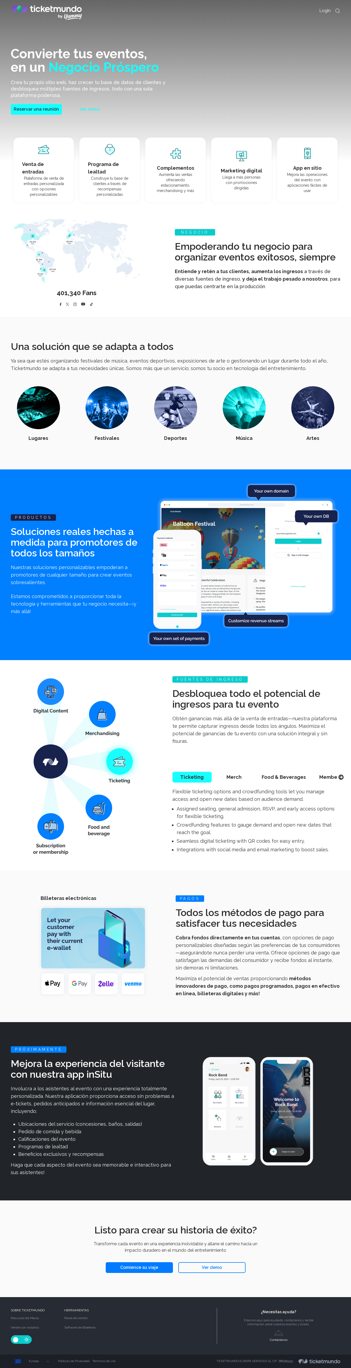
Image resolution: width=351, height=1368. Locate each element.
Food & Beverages (284, 777)
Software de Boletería (79, 1327)
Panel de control (75, 1318)
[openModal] (337, 10)
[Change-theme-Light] (27, 1339)
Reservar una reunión (36, 109)
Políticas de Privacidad (74, 1361)
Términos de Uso (104, 1361)
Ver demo (90, 109)
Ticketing (192, 777)
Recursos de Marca (25, 1318)
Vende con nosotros (25, 1327)
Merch (234, 777)
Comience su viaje (139, 1267)
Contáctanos (279, 1336)
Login (325, 10)
